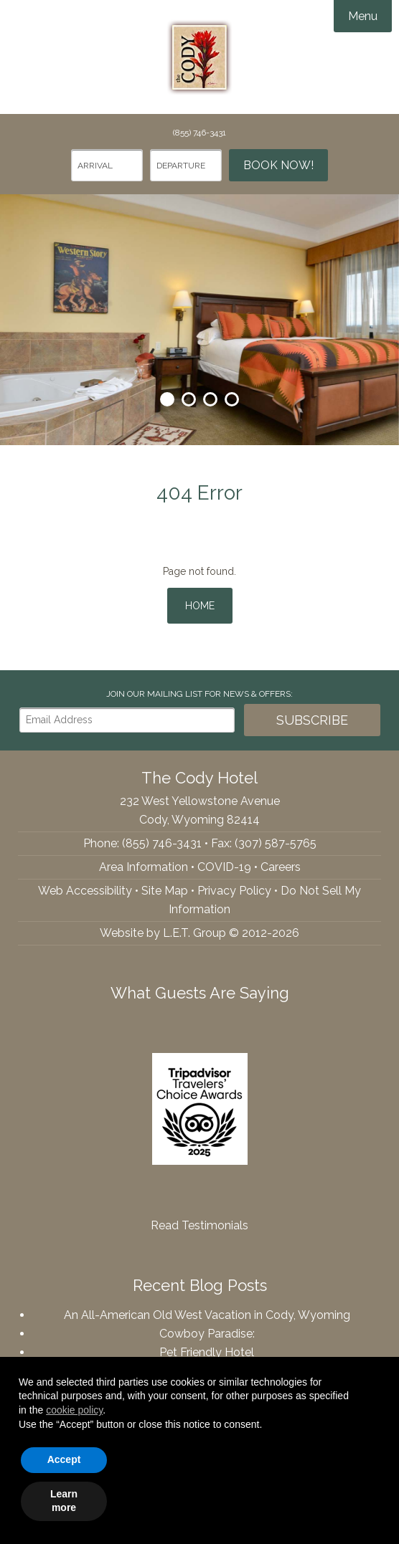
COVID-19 (224, 867)
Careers (280, 867)
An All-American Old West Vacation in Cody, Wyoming (207, 1315)
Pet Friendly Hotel (206, 1352)
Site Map (164, 890)
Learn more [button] (64, 1501)
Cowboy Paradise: (207, 1333)
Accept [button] (64, 1459)
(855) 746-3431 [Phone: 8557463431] (199, 133)
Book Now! (278, 165)
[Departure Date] (186, 165)
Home (200, 605)
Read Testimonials (199, 1225)
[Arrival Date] (107, 165)
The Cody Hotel (199, 57)
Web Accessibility (85, 890)
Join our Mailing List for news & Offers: (199, 694)
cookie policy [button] (74, 1410)
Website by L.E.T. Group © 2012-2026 (199, 933)
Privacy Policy (234, 890)
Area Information (143, 867)
